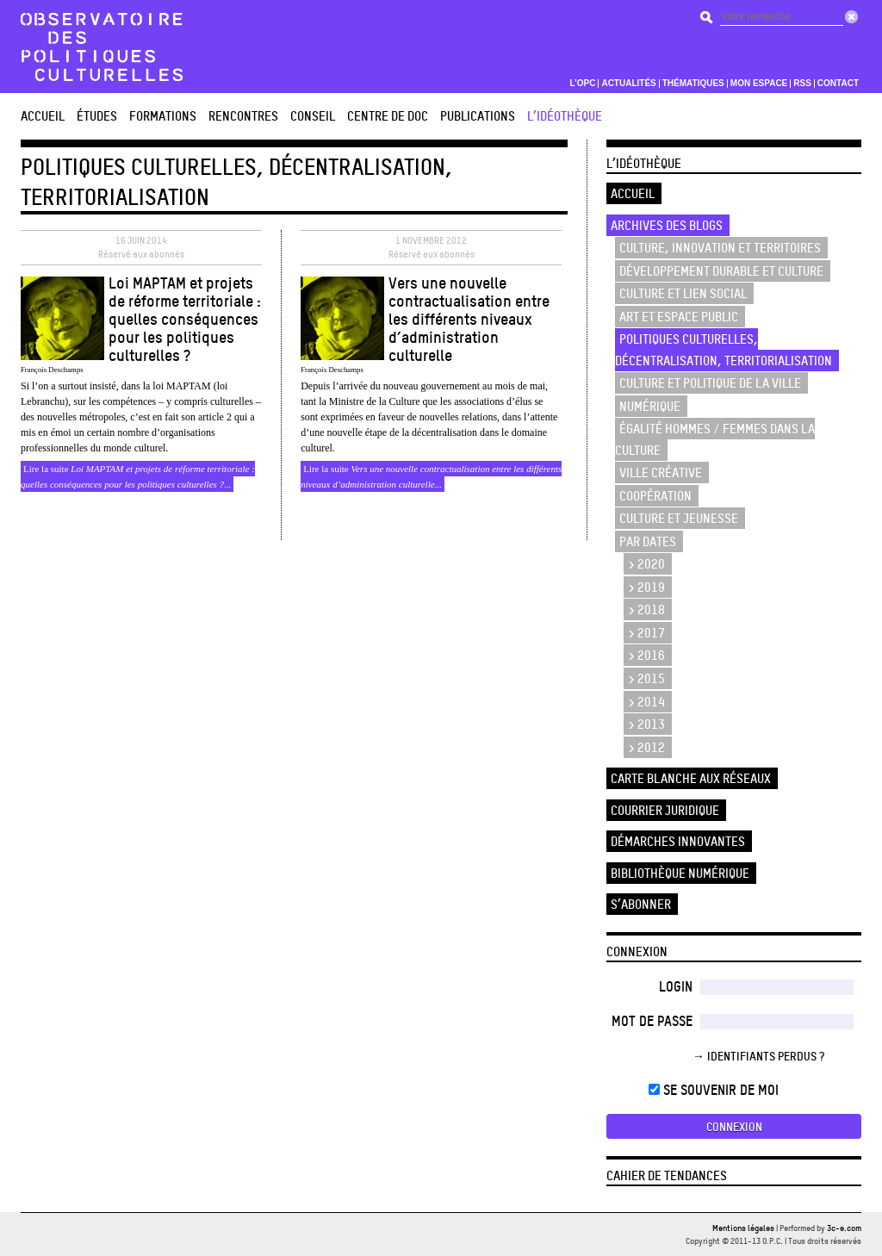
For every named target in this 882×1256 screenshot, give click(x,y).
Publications (477, 116)
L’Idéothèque (564, 116)
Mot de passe (652, 1020)
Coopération (655, 496)
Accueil (43, 116)
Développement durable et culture (721, 271)
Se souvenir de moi (714, 1089)
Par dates (647, 541)
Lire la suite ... (138, 476)
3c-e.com (844, 1227)
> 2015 (646, 678)
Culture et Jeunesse (678, 518)
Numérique (649, 406)
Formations (162, 116)
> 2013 (646, 724)
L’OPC (582, 83)
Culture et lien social (683, 293)
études (97, 116)
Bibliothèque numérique (680, 873)
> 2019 (646, 587)
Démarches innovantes (678, 841)
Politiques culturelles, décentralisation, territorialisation (723, 350)
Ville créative (660, 472)
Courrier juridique (665, 810)
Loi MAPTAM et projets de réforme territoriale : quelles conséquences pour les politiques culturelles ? (185, 318)
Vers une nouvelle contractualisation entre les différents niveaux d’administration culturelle (469, 318)
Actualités (628, 83)
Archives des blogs (667, 225)
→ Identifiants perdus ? (758, 1055)
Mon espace (759, 83)
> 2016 (646, 655)
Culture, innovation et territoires (720, 247)
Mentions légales (743, 1227)
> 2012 (646, 747)
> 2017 (646, 633)
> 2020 (646, 564)
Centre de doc (387, 116)
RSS (802, 83)
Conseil (312, 116)
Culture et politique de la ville (710, 383)
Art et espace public (678, 316)
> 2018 (646, 609)
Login (676, 986)
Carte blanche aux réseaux (691, 778)
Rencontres (243, 116)
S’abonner (641, 904)
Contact (838, 83)
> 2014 (646, 701)
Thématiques (693, 83)
